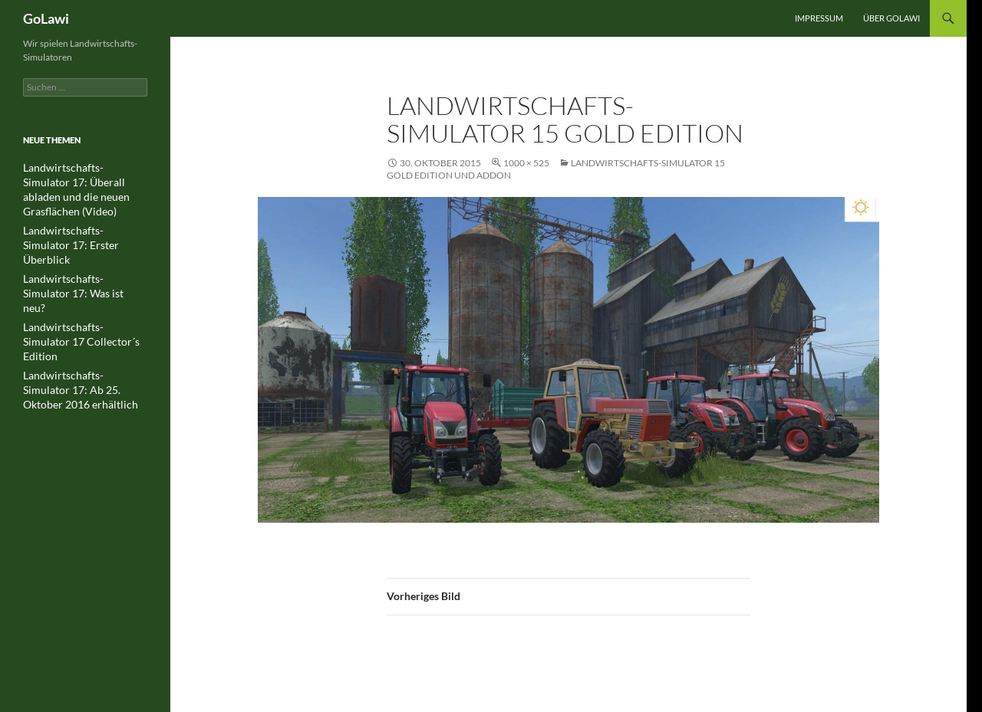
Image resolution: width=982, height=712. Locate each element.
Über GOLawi (891, 18)
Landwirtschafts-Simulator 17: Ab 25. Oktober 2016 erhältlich (83, 323)
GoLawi (46, 18)
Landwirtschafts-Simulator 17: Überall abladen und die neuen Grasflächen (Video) (84, 181)
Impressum (819, 18)
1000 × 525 (526, 163)
